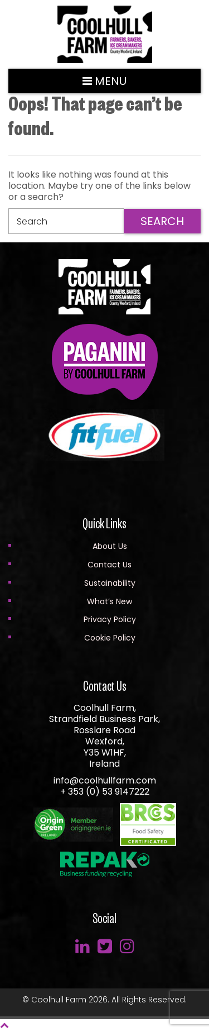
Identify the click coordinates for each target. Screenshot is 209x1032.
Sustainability (109, 583)
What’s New (109, 601)
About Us (110, 546)
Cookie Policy (109, 637)
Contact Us (110, 564)
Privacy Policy (110, 619)
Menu (104, 81)
